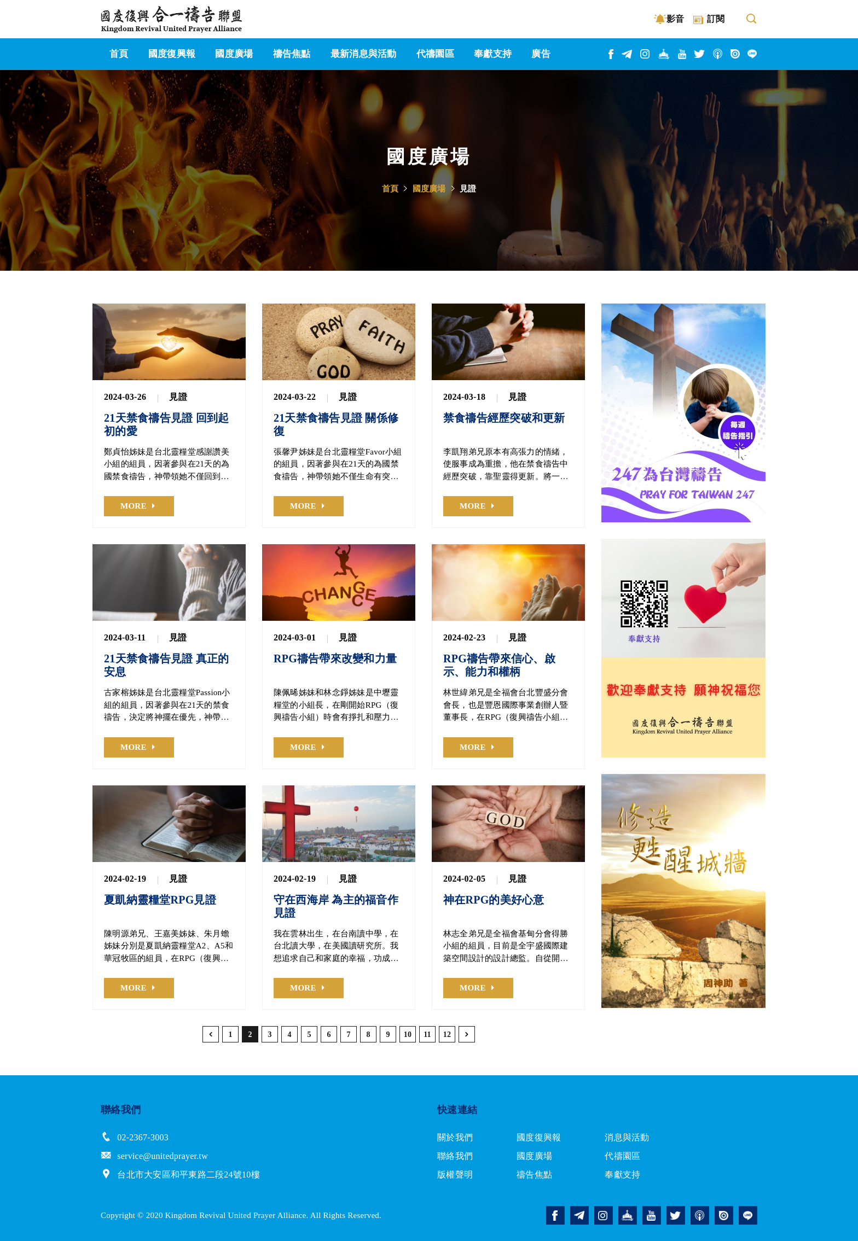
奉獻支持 (622, 1174)
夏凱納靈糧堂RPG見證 (160, 900)
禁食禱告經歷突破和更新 (504, 418)
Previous (609, 413)
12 (447, 1034)
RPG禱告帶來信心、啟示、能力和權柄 (499, 665)
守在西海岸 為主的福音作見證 (336, 906)
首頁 (390, 188)
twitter (700, 54)
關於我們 (455, 1137)
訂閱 (716, 19)
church (664, 54)
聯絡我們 (455, 1156)
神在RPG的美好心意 (493, 900)
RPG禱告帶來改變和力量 (335, 658)
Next (757, 413)
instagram (645, 54)
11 (427, 1034)
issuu (735, 54)
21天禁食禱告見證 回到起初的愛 (166, 424)
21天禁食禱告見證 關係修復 (336, 424)
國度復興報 (539, 1137)
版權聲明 (455, 1174)
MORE (133, 506)
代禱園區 (622, 1156)
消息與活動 (627, 1137)
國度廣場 (429, 188)
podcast (718, 54)
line (752, 54)
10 (408, 1034)
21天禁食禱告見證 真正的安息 (166, 665)
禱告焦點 (534, 1174)
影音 (675, 19)
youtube (682, 54)
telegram (627, 54)
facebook (611, 54)
